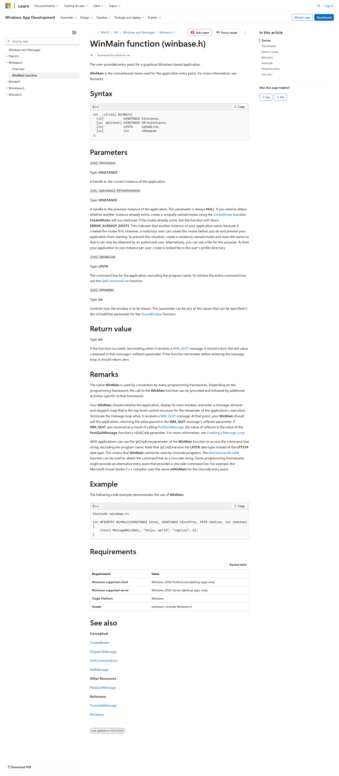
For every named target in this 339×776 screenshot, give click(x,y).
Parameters (269, 46)
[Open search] (318, 6)
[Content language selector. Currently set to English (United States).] (25, 752)
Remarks (267, 57)
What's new (302, 17)
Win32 (105, 32)
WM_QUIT (181, 348)
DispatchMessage (103, 651)
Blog (59, 763)
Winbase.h (166, 32)
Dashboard (324, 17)
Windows (97, 714)
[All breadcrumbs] (94, 32)
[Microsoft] (8, 6)
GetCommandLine (115, 280)
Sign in (329, 6)
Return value (270, 52)
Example (267, 63)
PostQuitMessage (171, 427)
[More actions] (245, 32)
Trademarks (179, 763)
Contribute (77, 763)
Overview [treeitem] (18, 69)
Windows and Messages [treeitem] (24, 50)
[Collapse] (74, 32)
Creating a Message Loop (226, 432)
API (116, 32)
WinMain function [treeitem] (24, 75)
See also (267, 74)
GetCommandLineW (224, 452)
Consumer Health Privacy (124, 763)
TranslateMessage (103, 705)
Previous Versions (39, 763)
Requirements (271, 69)
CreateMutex (222, 214)
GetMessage (99, 669)
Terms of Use (157, 763)
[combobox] (42, 41)
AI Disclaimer (13, 763)
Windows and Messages (139, 32)
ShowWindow (151, 314)
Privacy (94, 763)
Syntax (266, 40)
